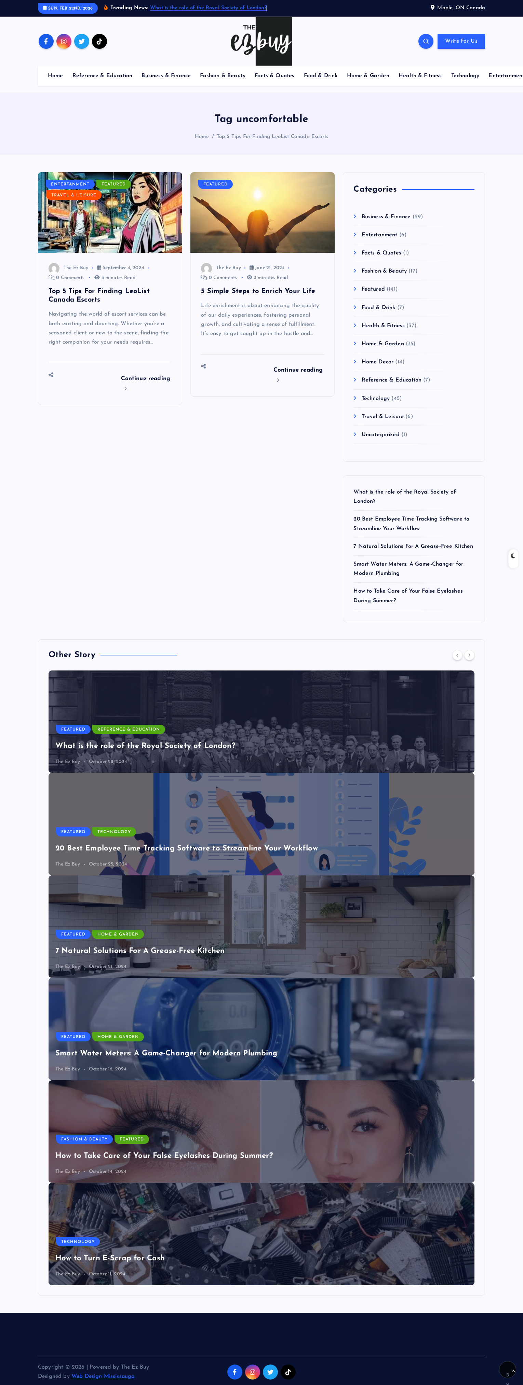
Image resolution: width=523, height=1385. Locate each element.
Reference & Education (102, 75)
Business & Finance (166, 75)
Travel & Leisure (73, 194)
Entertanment (70, 183)
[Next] (469, 654)
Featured (114, 183)
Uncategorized (381, 434)
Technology (465, 75)
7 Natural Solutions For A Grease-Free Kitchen (413, 545)
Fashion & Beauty (222, 75)
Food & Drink (321, 75)
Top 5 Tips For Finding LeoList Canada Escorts (272, 135)
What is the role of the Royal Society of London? (208, 8)
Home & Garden (368, 75)
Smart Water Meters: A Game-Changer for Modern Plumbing (166, 1052)
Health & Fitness (420, 75)
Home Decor (378, 361)
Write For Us (461, 40)
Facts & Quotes (274, 75)
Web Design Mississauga (103, 1375)
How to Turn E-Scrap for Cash (110, 1257)
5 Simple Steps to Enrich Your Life (258, 290)
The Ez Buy (68, 266)
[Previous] (457, 654)
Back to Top (510, 1373)
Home (55, 75)
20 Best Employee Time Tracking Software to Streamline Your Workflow (186, 847)
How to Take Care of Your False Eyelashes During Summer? (164, 1155)
